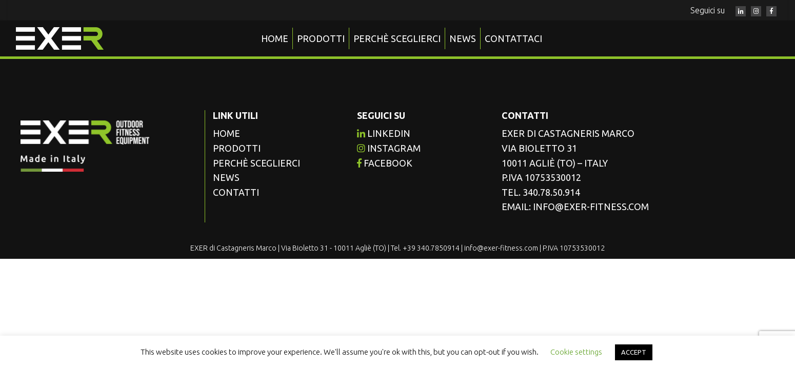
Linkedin (383, 133)
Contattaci (513, 38)
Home (274, 38)
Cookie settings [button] (576, 351)
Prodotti (321, 38)
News (462, 38)
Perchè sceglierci (397, 38)
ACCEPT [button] (633, 352)
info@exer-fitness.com (591, 206)
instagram (389, 148)
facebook (384, 163)
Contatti (236, 192)
